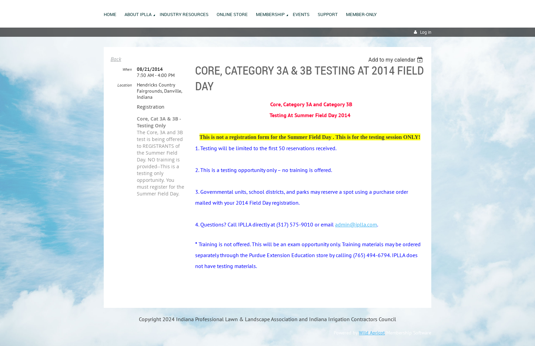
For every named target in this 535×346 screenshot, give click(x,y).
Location (124, 85)
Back (116, 59)
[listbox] (396, 60)
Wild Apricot (372, 333)
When (127, 69)
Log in (425, 32)
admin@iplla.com (356, 224)
